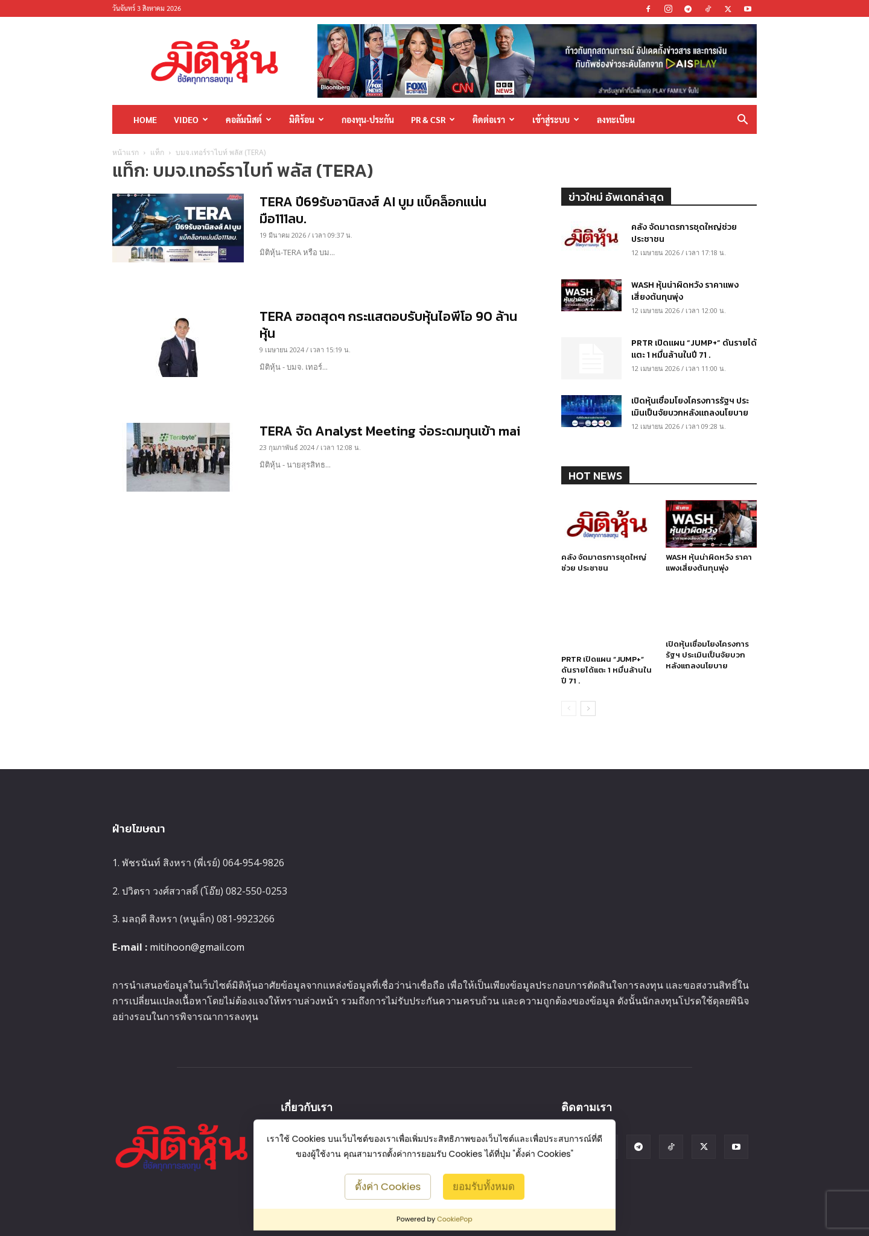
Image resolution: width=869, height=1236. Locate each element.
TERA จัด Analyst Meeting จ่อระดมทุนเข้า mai (389, 431)
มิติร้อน (306, 119)
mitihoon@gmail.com (197, 947)
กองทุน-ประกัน (368, 119)
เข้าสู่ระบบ (555, 119)
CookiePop (455, 1219)
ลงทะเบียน (616, 119)
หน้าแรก (125, 152)
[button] (742, 120)
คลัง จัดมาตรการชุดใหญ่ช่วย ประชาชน (684, 233)
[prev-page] (568, 708)
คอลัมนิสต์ (249, 119)
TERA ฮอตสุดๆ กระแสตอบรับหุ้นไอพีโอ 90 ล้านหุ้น (388, 324)
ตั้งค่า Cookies (388, 1186)
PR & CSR (433, 119)
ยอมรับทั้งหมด (484, 1186)
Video (191, 119)
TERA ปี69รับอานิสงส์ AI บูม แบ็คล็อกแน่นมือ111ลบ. (372, 210)
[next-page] (588, 708)
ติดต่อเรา (494, 119)
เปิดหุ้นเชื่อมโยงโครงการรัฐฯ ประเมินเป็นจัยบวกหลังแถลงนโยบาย (690, 407)
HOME (145, 119)
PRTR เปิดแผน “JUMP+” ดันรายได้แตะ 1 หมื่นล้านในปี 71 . (694, 349)
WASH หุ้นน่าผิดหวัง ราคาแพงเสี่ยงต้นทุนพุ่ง (685, 291)
